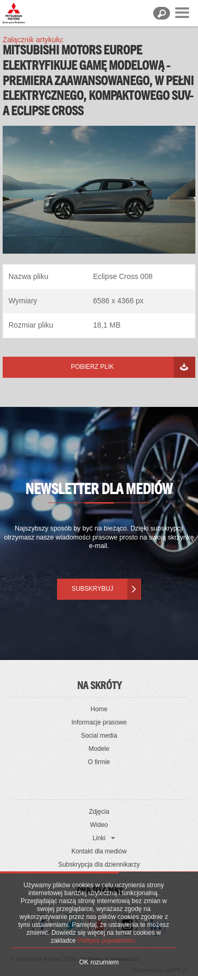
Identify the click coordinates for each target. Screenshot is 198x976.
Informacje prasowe (99, 722)
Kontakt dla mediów (99, 851)
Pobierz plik (92, 366)
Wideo (99, 825)
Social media (99, 735)
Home (98, 709)
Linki (99, 838)
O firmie (99, 762)
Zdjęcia (99, 811)
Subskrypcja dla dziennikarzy (99, 864)
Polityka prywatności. (107, 940)
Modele (99, 748)
